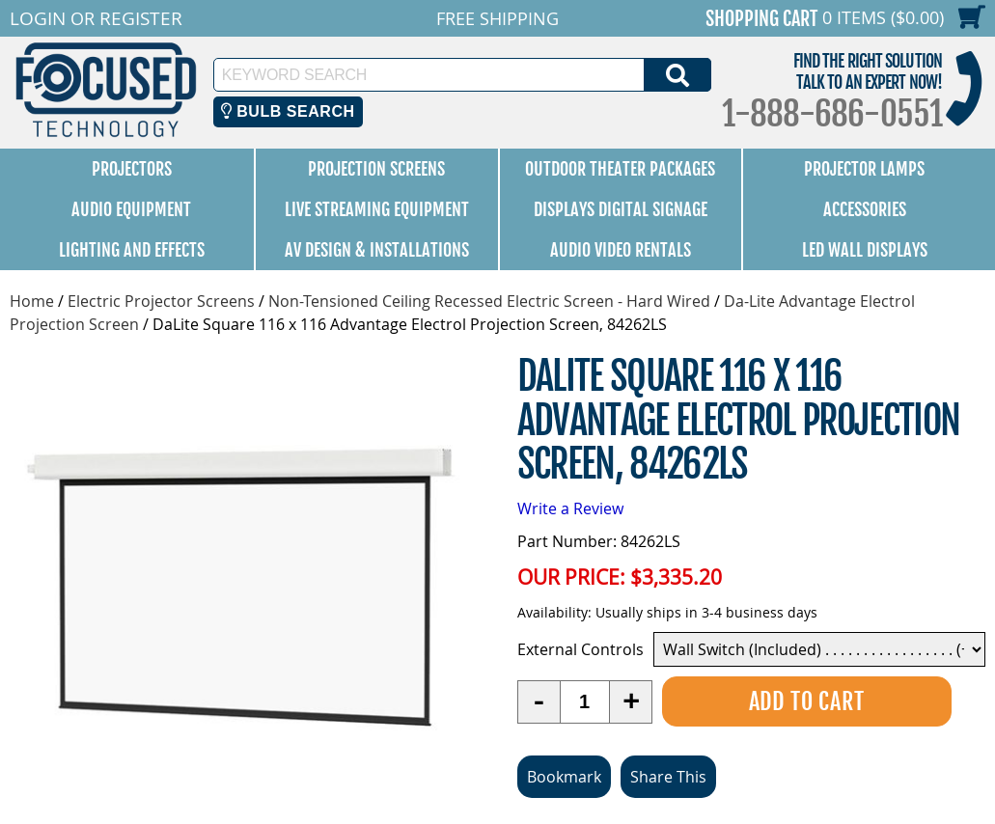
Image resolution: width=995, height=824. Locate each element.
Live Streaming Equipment (377, 209)
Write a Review (570, 508)
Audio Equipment (131, 209)
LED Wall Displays (864, 250)
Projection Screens (376, 168)
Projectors (132, 168)
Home (32, 301)
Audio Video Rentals (620, 250)
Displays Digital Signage (620, 209)
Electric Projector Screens (161, 301)
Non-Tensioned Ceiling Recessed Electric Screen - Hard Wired (489, 301)
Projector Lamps (864, 168)
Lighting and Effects (132, 250)
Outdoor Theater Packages (620, 168)
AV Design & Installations (377, 250)
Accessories (864, 209)
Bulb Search (288, 111)
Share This (668, 776)
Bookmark (564, 776)
